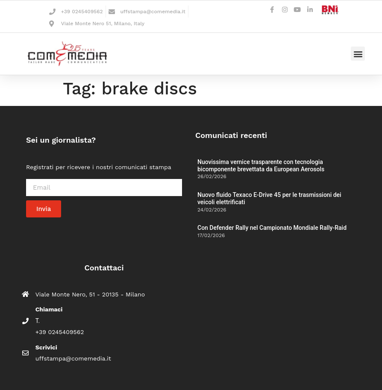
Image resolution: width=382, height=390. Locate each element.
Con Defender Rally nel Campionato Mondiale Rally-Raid (272, 227)
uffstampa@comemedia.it (152, 12)
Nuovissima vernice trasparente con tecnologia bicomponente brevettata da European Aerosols (260, 165)
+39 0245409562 (82, 12)
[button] (358, 54)
